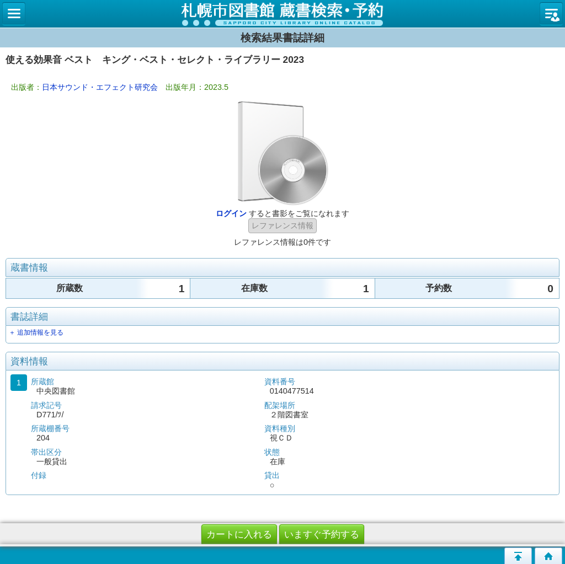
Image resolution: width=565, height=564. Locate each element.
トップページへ (548, 555)
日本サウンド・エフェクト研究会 (100, 87)
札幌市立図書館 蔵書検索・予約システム (282, 14)
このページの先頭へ (518, 555)
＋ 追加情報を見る (36, 332)
